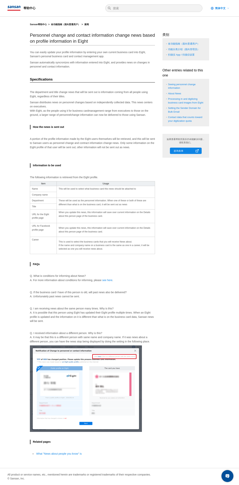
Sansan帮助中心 (38, 24)
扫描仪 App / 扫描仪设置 (181, 54)
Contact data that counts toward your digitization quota (185, 119)
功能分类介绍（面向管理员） (184, 49)
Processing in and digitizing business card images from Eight (185, 100)
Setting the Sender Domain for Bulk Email (184, 110)
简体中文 (220, 8)
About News (174, 93)
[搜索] (155, 8)
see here (107, 280)
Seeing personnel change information (181, 86)
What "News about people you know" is (59, 453)
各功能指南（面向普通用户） (65, 24)
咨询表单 (178, 150)
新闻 (86, 24)
